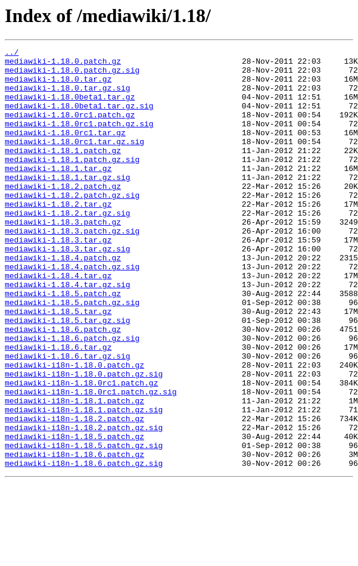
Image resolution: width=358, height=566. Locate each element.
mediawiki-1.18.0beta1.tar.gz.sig (79, 118)
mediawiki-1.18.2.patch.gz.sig (72, 225)
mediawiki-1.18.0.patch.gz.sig (72, 75)
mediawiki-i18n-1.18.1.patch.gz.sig (84, 482)
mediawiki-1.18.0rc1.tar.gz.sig (74, 161)
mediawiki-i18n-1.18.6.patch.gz (74, 536)
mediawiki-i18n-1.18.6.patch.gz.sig (84, 547)
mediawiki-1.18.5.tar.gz (58, 364)
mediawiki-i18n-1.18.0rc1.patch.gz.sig (91, 461)
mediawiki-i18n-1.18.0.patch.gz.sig (84, 439)
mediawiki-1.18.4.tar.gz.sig (67, 332)
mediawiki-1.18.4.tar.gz (58, 321)
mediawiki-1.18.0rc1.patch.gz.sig (79, 139)
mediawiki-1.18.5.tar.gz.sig (67, 375)
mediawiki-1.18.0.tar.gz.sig (67, 96)
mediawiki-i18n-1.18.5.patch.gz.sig (84, 525)
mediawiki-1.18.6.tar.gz (58, 407)
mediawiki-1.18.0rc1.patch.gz (70, 128)
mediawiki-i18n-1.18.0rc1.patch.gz (81, 450)
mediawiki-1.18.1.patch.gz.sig (72, 182)
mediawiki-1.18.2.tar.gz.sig (67, 246)
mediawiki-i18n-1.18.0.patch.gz (74, 429)
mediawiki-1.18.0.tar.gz (58, 85)
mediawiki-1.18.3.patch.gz (63, 257)
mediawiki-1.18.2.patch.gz (63, 214)
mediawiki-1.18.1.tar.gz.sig (67, 203)
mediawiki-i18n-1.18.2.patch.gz (74, 493)
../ (11, 53)
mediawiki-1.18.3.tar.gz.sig (67, 289)
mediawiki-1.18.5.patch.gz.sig (72, 354)
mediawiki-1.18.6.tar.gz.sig (67, 418)
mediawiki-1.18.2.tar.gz (58, 236)
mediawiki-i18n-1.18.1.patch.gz (74, 472)
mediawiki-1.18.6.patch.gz (63, 386)
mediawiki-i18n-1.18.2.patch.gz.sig (84, 504)
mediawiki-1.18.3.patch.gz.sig (72, 268)
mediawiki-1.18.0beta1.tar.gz (70, 107)
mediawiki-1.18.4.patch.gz (63, 300)
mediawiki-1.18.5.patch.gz (63, 343)
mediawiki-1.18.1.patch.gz (63, 171)
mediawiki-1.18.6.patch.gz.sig (72, 396)
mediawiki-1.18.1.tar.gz (58, 193)
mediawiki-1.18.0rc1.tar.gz (65, 150)
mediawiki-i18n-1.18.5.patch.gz (74, 514)
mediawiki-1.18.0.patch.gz (63, 64)
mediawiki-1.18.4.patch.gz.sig (72, 311)
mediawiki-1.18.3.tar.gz (58, 278)
